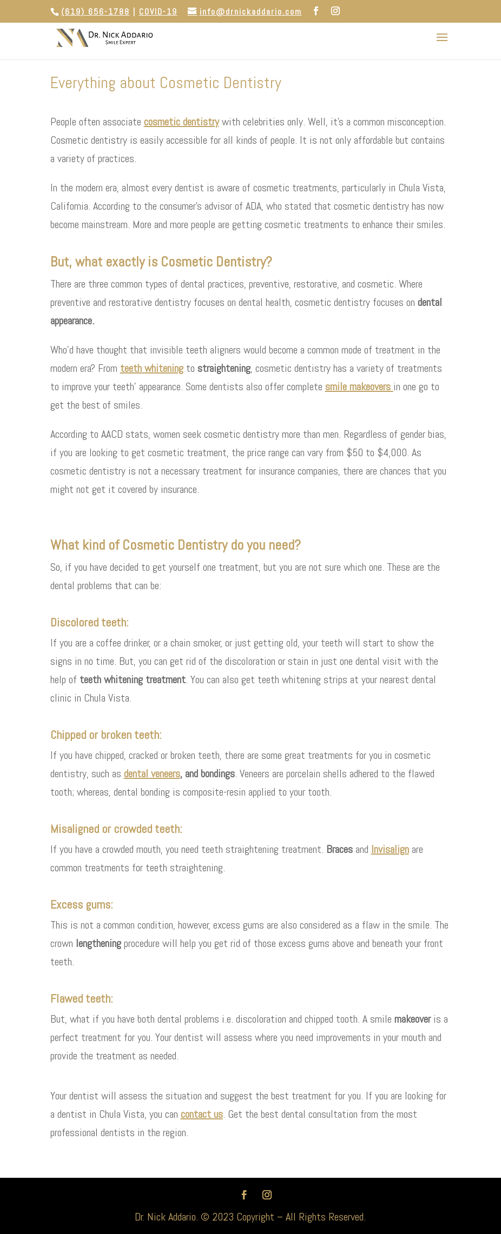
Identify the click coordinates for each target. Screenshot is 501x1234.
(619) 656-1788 (95, 11)
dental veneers (152, 773)
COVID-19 (158, 11)
